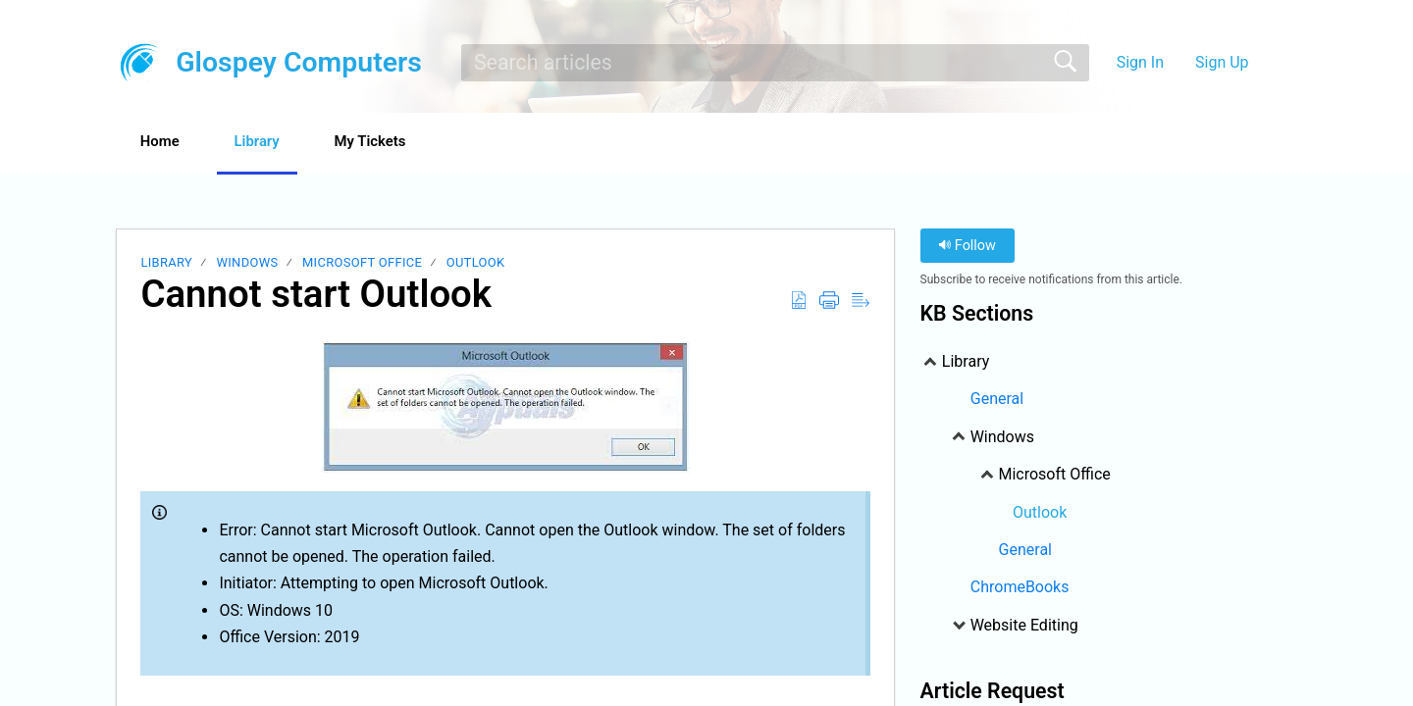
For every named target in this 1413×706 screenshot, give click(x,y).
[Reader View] (860, 302)
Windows (247, 264)
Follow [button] (967, 247)
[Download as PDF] (799, 302)
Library (285, 142)
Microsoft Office (362, 264)
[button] (529, 144)
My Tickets (417, 142)
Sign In (1140, 62)
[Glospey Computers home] (139, 62)
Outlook (475, 264)
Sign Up (1222, 62)
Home (171, 142)
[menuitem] (1273, 63)
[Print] (829, 302)
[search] (775, 62)
